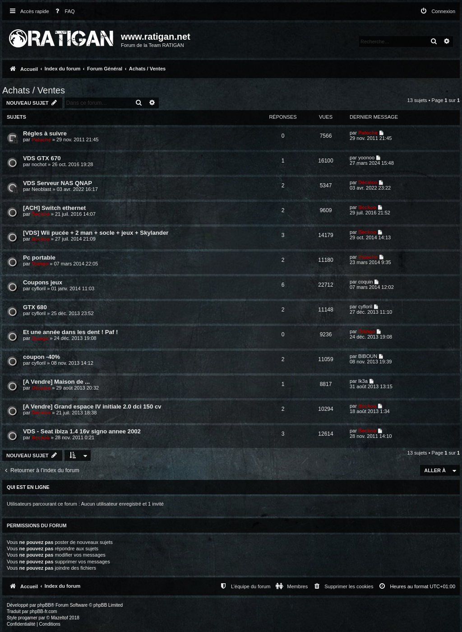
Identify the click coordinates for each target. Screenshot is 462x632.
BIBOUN (367, 356)
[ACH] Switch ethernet (54, 207)
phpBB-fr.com (43, 611)
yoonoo (366, 157)
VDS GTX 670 (42, 158)
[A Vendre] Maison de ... (56, 381)
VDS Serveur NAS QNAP (57, 183)
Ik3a (363, 381)
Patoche (41, 139)
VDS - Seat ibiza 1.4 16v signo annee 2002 (82, 431)
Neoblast (41, 189)
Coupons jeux (42, 282)
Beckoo (41, 214)
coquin (365, 281)
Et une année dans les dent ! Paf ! (70, 332)
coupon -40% (41, 356)
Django (40, 263)
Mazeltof (59, 617)
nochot (39, 164)
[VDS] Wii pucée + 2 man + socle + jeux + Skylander (95, 232)
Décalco (367, 182)
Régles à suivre (45, 133)
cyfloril (39, 288)
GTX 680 (35, 307)
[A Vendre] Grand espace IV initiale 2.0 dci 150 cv (92, 406)
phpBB (44, 605)
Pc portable (39, 257)
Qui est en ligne (28, 487)
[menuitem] (63, 11)
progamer (27, 617)
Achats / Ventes (33, 90)
